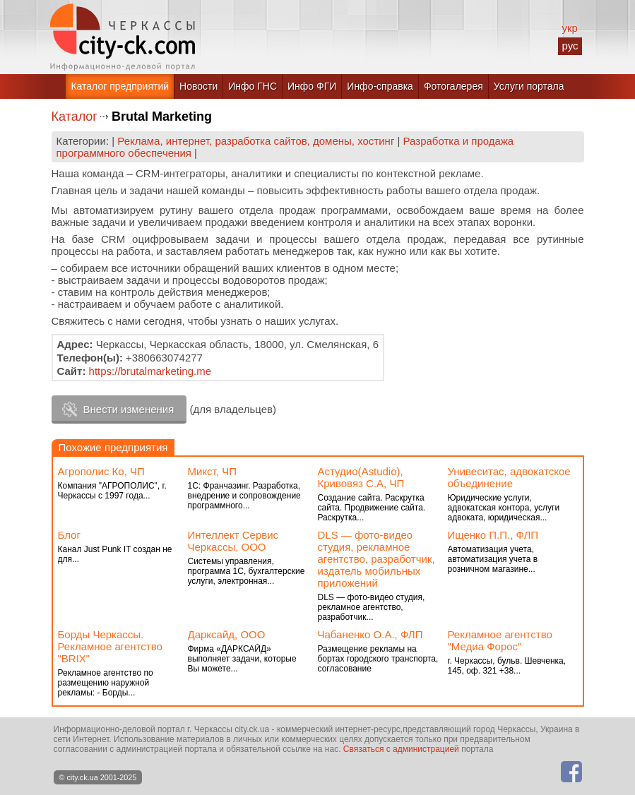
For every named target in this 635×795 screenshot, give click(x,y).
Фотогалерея (453, 86)
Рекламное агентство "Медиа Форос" (500, 640)
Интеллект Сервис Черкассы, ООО (233, 541)
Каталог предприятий (120, 86)
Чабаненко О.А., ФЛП (370, 634)
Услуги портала (529, 86)
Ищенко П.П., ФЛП (493, 535)
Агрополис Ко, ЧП (101, 471)
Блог (69, 535)
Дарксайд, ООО (227, 634)
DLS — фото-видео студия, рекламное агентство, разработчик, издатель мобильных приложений (376, 559)
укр (569, 28)
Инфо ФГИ (311, 86)
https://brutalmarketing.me (150, 371)
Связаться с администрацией (401, 749)
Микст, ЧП (212, 471)
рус (570, 46)
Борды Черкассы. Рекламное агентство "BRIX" (110, 646)
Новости (198, 86)
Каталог (74, 116)
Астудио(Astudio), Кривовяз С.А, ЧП (361, 477)
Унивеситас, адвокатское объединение (509, 477)
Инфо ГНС (252, 86)
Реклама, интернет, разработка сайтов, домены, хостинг (255, 141)
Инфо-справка (380, 86)
